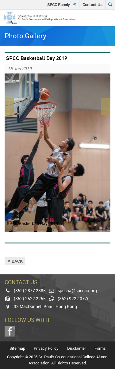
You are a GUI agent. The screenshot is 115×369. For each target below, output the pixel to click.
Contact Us (92, 4)
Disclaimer (76, 348)
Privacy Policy (46, 348)
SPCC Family (58, 4)
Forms (100, 348)
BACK (17, 261)
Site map (17, 348)
